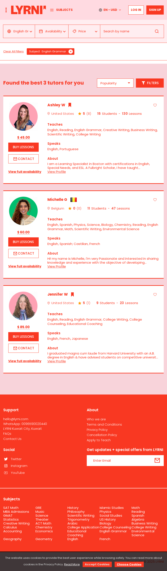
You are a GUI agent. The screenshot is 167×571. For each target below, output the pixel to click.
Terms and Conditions (104, 424)
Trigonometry (78, 519)
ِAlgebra (138, 519)
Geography (12, 539)
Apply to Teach (99, 440)
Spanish (138, 515)
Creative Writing (16, 523)
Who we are (96, 419)
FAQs (7, 433)
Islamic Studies (112, 507)
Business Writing (145, 523)
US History (108, 519)
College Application (83, 527)
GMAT (8, 515)
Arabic (72, 523)
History (72, 507)
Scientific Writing (80, 515)
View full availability (23, 172)
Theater (41, 519)
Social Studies (111, 515)
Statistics (11, 519)
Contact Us (12, 438)
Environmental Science (143, 533)
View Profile (56, 171)
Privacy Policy (97, 429)
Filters (150, 83)
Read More (72, 564)
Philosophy (76, 511)
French (105, 539)
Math (136, 507)
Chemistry (43, 527)
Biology (105, 523)
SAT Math (10, 507)
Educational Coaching (76, 533)
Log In (136, 10)
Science (41, 515)
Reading (138, 511)
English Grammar (113, 531)
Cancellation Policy (102, 435)
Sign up (155, 10)
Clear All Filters (13, 51)
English (72, 539)
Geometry (43, 539)
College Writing (144, 527)
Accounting (12, 531)
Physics (105, 511)
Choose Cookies (129, 564)
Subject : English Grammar (47, 51)
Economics (44, 531)
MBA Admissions (16, 511)
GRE (38, 507)
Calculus (10, 527)
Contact (23, 158)
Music (39, 511)
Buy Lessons (23, 147)
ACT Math (43, 523)
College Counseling (115, 527)
